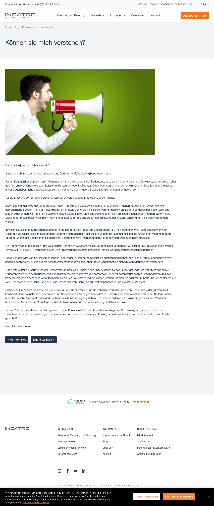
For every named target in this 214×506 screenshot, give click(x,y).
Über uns (142, 4)
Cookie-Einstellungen (147, 496)
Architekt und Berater (149, 453)
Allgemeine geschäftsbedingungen (77, 485)
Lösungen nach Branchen (72, 447)
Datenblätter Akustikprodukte (153, 447)
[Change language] (203, 4)
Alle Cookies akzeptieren (179, 496)
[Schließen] (208, 496)
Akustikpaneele (66, 441)
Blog (154, 4)
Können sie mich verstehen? (37, 27)
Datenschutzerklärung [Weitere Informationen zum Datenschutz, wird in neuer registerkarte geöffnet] (36, 502)
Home (8, 27)
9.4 (126, 402)
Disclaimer (105, 485)
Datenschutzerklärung (126, 485)
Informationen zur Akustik (176, 4)
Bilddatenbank (145, 435)
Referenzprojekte (67, 453)
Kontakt (107, 453)
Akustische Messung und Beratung (77, 435)
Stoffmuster (143, 441)
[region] (107, 497)
